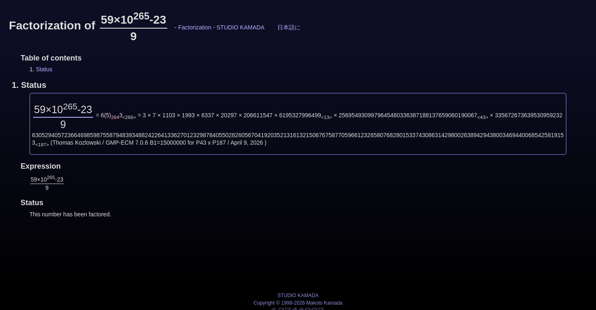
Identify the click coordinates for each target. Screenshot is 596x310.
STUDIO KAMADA (240, 27)
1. (29, 85)
